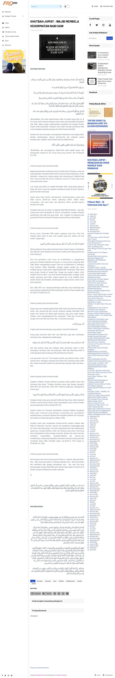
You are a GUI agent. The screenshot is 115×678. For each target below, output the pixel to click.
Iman (54, 581)
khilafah (61, 581)
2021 (91, 418)
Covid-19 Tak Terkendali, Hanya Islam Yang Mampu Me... (98, 246)
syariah (79, 581)
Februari (93, 422)
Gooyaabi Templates (61, 675)
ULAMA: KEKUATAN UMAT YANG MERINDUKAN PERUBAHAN (98, 339)
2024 (92, 492)
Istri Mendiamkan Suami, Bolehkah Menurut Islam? (103, 55)
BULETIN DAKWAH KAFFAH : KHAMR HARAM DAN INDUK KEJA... (99, 360)
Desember (93, 416)
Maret (92, 216)
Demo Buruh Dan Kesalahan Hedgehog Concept (97, 276)
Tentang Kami (106, 6)
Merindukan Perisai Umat (96, 325)
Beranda (32, 17)
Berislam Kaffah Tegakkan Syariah (99, 313)
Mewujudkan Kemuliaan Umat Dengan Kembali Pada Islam (97, 335)
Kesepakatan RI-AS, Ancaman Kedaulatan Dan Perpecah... (97, 308)
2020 (92, 214)
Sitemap (6, 45)
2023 (92, 468)
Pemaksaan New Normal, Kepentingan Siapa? (95, 331)
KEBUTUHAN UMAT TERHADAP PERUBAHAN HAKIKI (98, 287)
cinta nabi (48, 581)
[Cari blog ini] (96, 38)
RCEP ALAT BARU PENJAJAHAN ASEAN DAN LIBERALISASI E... (98, 396)
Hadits (5, 27)
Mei (91, 220)
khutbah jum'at (70, 581)
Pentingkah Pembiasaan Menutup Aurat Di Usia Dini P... (98, 242)
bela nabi (39, 581)
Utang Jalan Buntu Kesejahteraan (98, 410)
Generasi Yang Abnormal (95, 403)
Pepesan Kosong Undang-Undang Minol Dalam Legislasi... (99, 385)
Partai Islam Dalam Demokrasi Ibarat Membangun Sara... (99, 373)
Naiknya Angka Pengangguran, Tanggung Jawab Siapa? (97, 381)
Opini (5, 41)
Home (95, 6)
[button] (67, 6)
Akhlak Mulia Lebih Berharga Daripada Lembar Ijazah (97, 284)
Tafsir (5, 23)
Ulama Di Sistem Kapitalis (96, 342)
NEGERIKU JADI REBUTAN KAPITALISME (96, 261)
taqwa (38, 17)
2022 (92, 443)
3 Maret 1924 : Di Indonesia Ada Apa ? (97, 203)
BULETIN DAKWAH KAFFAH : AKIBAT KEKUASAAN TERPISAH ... (99, 328)
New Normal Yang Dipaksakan (97, 311)
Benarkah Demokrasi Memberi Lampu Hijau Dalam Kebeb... (97, 272)
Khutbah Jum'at (9, 32)
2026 (92, 542)
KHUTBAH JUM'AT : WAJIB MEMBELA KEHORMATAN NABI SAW (99, 268)
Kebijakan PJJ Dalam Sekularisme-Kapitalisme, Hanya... (99, 301)
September (94, 228)
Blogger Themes (41, 675)
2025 (92, 517)
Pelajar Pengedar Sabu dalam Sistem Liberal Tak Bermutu (105, 81)
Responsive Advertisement (39, 668)
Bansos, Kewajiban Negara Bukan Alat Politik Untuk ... (98, 291)
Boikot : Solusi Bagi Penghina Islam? (99, 294)
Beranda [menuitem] (6, 12)
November (93, 231)
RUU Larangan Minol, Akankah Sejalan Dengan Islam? (97, 400)
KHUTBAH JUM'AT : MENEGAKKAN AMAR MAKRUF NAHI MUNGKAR (98, 164)
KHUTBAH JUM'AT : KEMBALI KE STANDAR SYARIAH (98, 392)
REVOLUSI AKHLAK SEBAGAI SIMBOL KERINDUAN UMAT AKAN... (99, 413)
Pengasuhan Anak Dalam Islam (97, 319)
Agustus (93, 226)
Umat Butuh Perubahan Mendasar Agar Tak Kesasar (99, 345)
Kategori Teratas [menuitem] (9, 16)
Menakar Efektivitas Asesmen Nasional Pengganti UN (97, 257)
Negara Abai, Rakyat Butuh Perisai (99, 409)
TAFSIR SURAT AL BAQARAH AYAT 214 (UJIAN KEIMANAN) (97, 123)
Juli (91, 224)
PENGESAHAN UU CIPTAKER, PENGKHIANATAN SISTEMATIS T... (99, 352)
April (91, 218)
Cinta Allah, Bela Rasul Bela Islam (98, 370)
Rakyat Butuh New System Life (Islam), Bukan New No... (97, 406)
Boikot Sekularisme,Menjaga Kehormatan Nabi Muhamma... (97, 322)
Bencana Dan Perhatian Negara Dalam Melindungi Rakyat (97, 280)
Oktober (93, 229)
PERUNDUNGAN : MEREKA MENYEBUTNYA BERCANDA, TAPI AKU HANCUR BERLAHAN (105, 68)
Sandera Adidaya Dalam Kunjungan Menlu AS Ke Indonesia (99, 297)
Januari (92, 420)
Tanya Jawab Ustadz (10, 36)
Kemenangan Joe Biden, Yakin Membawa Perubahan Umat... (97, 364)
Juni (91, 222)
